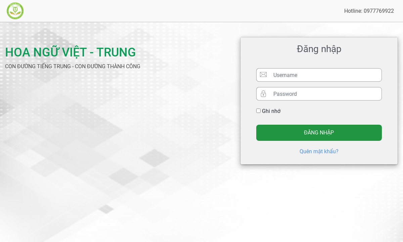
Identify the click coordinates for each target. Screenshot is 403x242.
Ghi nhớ (268, 111)
